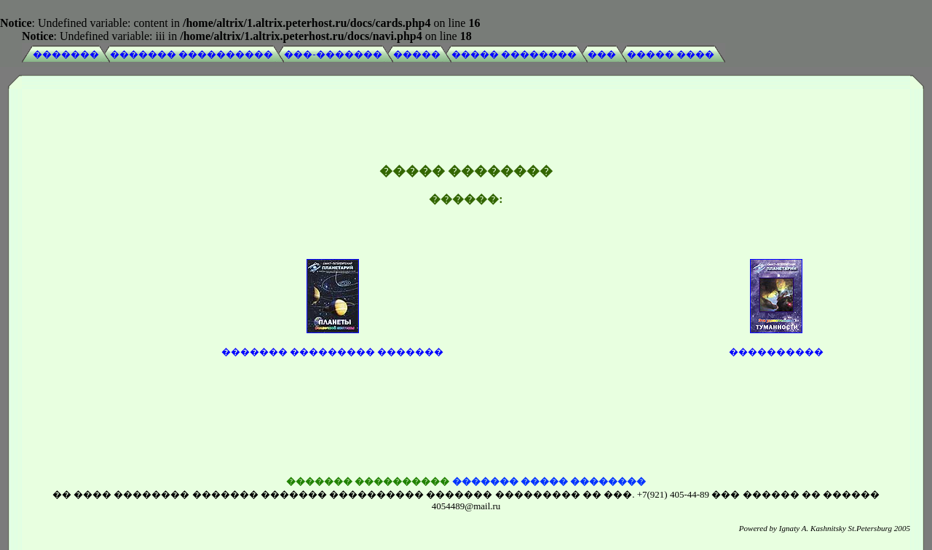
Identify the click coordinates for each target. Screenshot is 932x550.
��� (602, 54)
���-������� (333, 54)
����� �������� (514, 54)
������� (66, 54)
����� (417, 54)
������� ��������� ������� (332, 341)
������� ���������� (191, 54)
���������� (776, 341)
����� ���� (670, 54)
